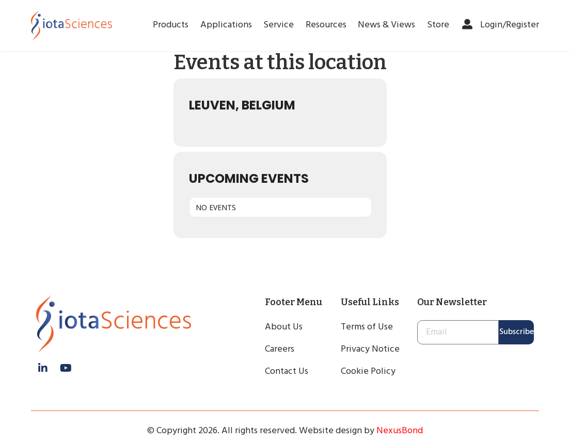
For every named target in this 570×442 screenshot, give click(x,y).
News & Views (386, 25)
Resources (326, 25)
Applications (226, 25)
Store (438, 25)
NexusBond (399, 430)
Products (170, 25)
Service (278, 25)
